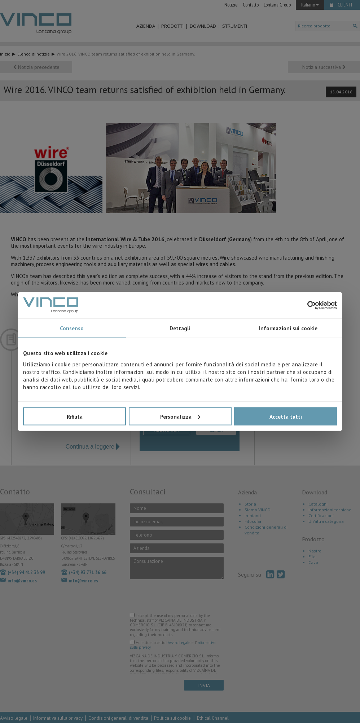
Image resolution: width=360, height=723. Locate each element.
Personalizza (180, 416)
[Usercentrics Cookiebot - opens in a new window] (305, 305)
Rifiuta (75, 416)
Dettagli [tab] (180, 328)
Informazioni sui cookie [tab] (288, 328)
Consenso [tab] (72, 328)
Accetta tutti (285, 416)
